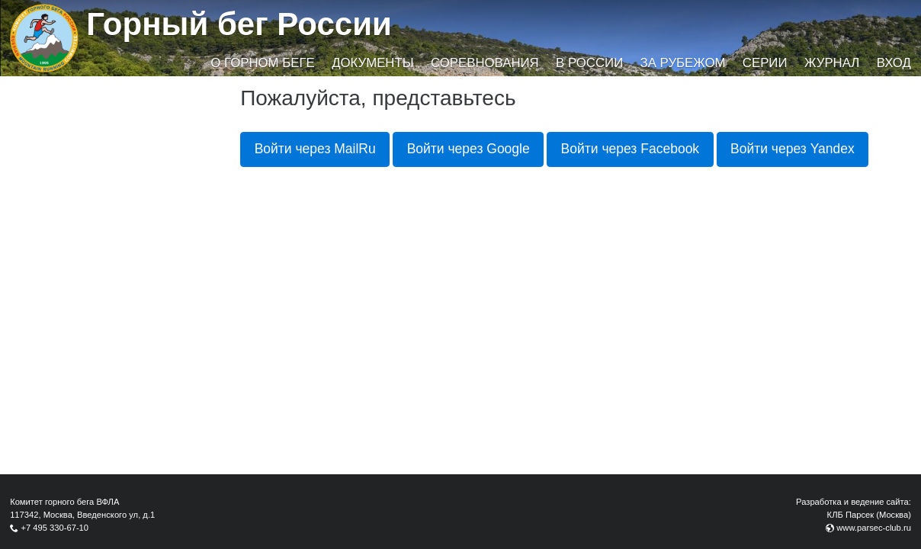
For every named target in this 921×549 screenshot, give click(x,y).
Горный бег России (239, 24)
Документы (372, 63)
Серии (765, 63)
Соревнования (485, 63)
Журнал (831, 63)
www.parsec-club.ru (873, 527)
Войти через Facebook (630, 148)
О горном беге (262, 63)
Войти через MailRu (315, 148)
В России (589, 63)
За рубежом (683, 63)
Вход (894, 63)
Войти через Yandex (792, 148)
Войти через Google (468, 148)
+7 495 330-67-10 (54, 527)
